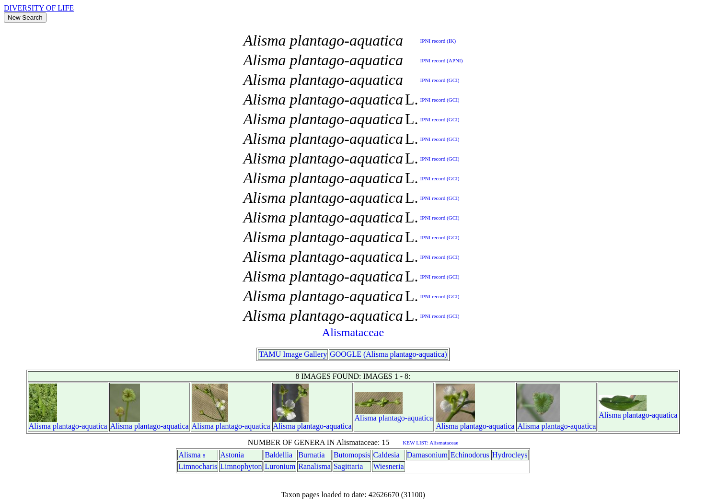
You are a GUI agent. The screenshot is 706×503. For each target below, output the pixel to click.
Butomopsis (352, 455)
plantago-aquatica (80, 426)
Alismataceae (353, 332)
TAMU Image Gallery (293, 354)
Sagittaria (348, 466)
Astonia (232, 455)
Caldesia (386, 455)
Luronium (280, 466)
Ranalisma (314, 466)
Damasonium (427, 455)
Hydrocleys (510, 455)
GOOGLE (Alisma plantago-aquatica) (388, 354)
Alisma (40, 426)
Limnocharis (197, 466)
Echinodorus (470, 455)
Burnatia (311, 455)
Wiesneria (388, 466)
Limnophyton (241, 466)
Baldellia (278, 455)
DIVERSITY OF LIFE (39, 8)
